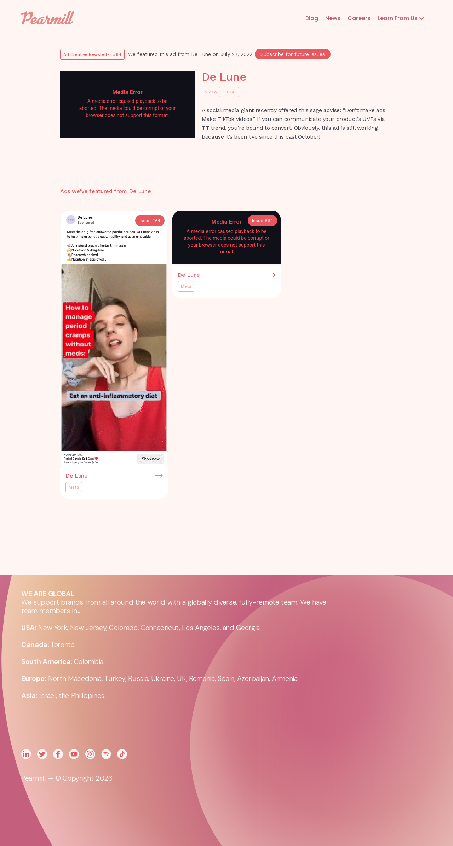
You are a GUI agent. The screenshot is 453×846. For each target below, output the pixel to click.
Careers (359, 18)
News (332, 18)
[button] (401, 18)
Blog (311, 18)
